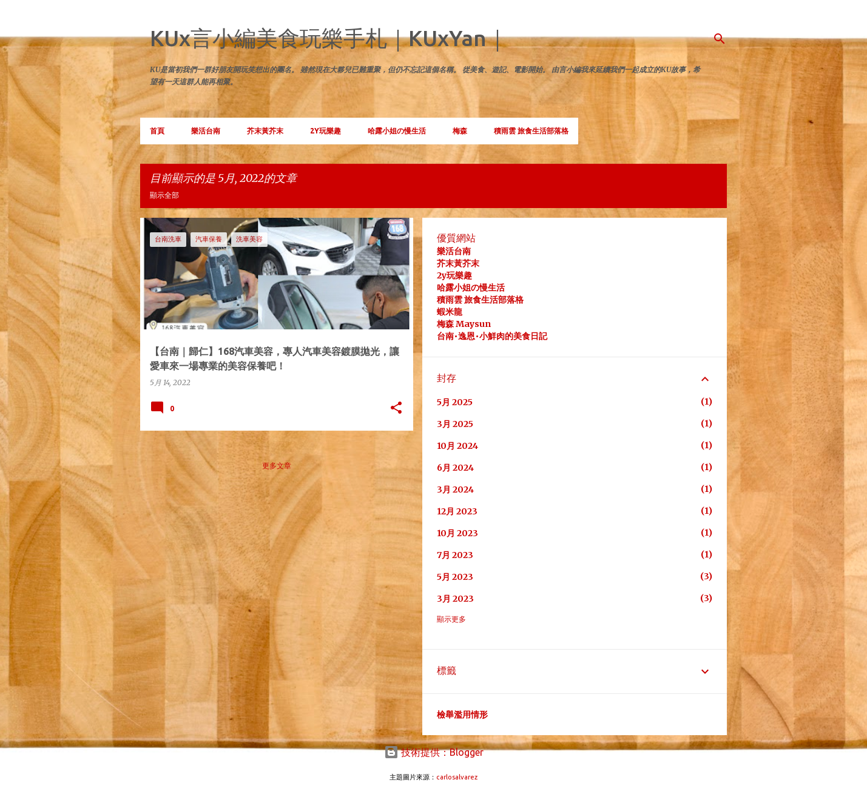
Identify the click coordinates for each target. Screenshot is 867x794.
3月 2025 (455, 424)
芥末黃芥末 (265, 131)
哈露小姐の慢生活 (397, 131)
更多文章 (276, 465)
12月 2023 (457, 511)
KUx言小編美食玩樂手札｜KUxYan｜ (329, 37)
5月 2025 (455, 402)
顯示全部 (164, 195)
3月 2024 (455, 489)
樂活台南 (205, 131)
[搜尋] (719, 38)
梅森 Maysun (464, 323)
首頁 (157, 131)
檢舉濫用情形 (462, 714)
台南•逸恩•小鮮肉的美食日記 (492, 336)
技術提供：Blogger (434, 752)
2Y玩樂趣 (325, 131)
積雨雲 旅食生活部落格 (531, 131)
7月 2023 (455, 555)
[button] (396, 408)
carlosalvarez (456, 777)
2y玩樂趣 (454, 275)
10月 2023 (457, 533)
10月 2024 (457, 445)
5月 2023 (455, 576)
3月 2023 (455, 598)
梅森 (460, 131)
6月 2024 (455, 467)
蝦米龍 (449, 311)
